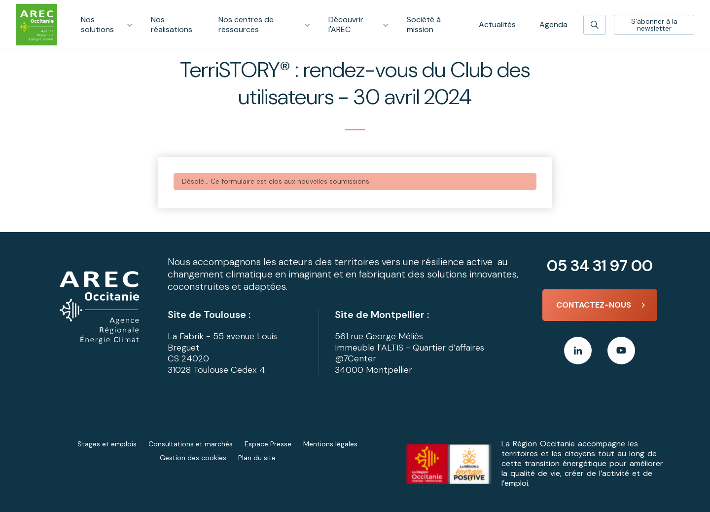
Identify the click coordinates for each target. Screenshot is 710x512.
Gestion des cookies (193, 457)
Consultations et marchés (190, 443)
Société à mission (424, 24)
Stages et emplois (107, 443)
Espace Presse (268, 443)
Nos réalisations (171, 24)
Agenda (553, 24)
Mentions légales (330, 443)
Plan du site (257, 457)
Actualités (497, 24)
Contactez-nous (593, 305)
